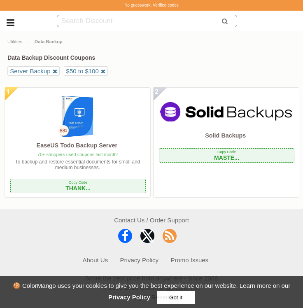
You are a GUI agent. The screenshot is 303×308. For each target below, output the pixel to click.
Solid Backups (225, 135)
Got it (175, 297)
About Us (95, 260)
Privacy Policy (129, 297)
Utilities (14, 41)
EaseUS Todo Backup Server (77, 145)
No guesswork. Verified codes (151, 5)
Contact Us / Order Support (151, 220)
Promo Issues (189, 260)
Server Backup (30, 71)
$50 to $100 (82, 71)
